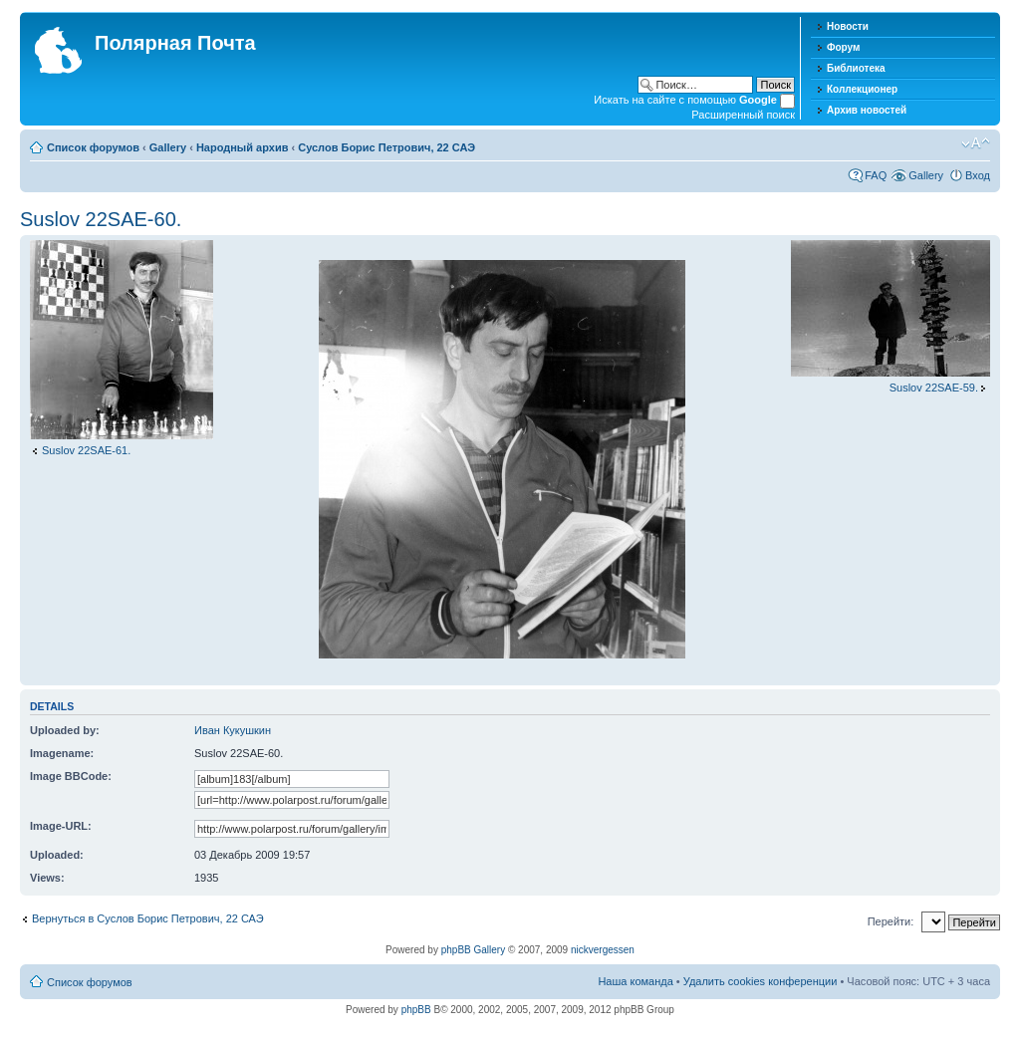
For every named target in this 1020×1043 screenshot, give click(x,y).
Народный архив (242, 147)
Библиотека (856, 68)
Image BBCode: (71, 776)
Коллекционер (862, 89)
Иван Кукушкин (232, 730)
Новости (848, 26)
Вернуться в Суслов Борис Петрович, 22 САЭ (148, 918)
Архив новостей (866, 110)
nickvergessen (603, 949)
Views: (47, 878)
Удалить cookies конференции (760, 981)
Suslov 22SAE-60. (100, 219)
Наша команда (635, 981)
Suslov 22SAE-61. (86, 450)
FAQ (876, 175)
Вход (977, 175)
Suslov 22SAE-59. (934, 387)
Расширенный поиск (743, 115)
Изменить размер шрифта (975, 143)
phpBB (416, 1009)
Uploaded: (57, 855)
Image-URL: (61, 826)
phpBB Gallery (473, 949)
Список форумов (93, 147)
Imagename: (62, 753)
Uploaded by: (65, 730)
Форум (843, 47)
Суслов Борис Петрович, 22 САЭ (386, 147)
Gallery (167, 147)
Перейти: (891, 921)
